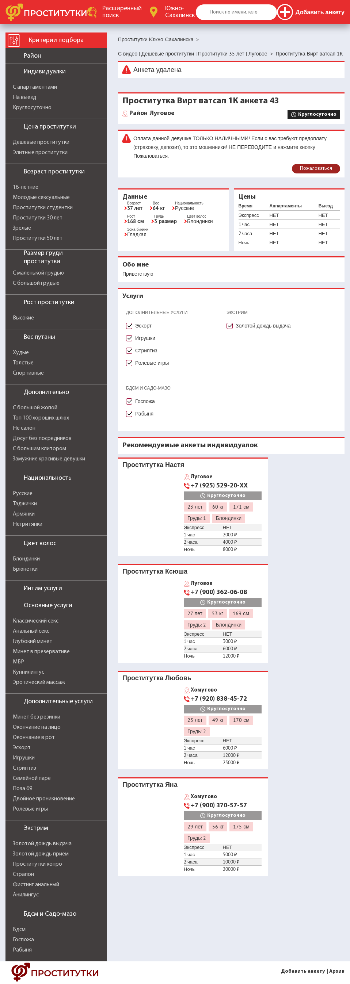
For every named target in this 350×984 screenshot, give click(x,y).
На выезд (24, 97)
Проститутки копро (37, 864)
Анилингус (26, 895)
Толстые (23, 363)
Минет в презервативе (41, 652)
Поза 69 (22, 789)
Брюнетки (25, 569)
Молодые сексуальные (41, 197)
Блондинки (26, 559)
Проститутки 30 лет (37, 218)
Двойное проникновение (44, 799)
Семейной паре (32, 778)
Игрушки (24, 758)
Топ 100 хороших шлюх (41, 418)
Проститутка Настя (153, 464)
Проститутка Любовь (156, 678)
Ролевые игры (30, 809)
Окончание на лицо (37, 727)
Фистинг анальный (36, 885)
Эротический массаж (39, 682)
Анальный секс (31, 631)
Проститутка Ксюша (154, 571)
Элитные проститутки (40, 153)
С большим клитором (39, 449)
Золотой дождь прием (41, 854)
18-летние (25, 187)
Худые (21, 353)
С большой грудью (36, 283)
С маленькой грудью (38, 273)
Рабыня (22, 950)
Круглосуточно (32, 108)
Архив (337, 971)
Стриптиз (24, 768)
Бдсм (19, 930)
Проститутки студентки (43, 208)
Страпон (23, 874)
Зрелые (22, 228)
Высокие (23, 318)
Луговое (152, 113)
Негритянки (27, 524)
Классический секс (35, 621)
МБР (18, 662)
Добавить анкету (303, 971)
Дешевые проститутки (41, 142)
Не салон (24, 428)
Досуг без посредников (42, 438)
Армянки (24, 514)
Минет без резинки (36, 717)
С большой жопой (35, 408)
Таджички (25, 504)
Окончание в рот (34, 737)
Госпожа (23, 940)
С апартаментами (35, 87)
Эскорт (22, 748)
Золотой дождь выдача (42, 844)
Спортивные (28, 373)
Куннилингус (28, 672)
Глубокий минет (32, 641)
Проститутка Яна (150, 784)
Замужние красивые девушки (49, 459)
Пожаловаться (316, 168)
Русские (23, 494)
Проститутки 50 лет (37, 238)
